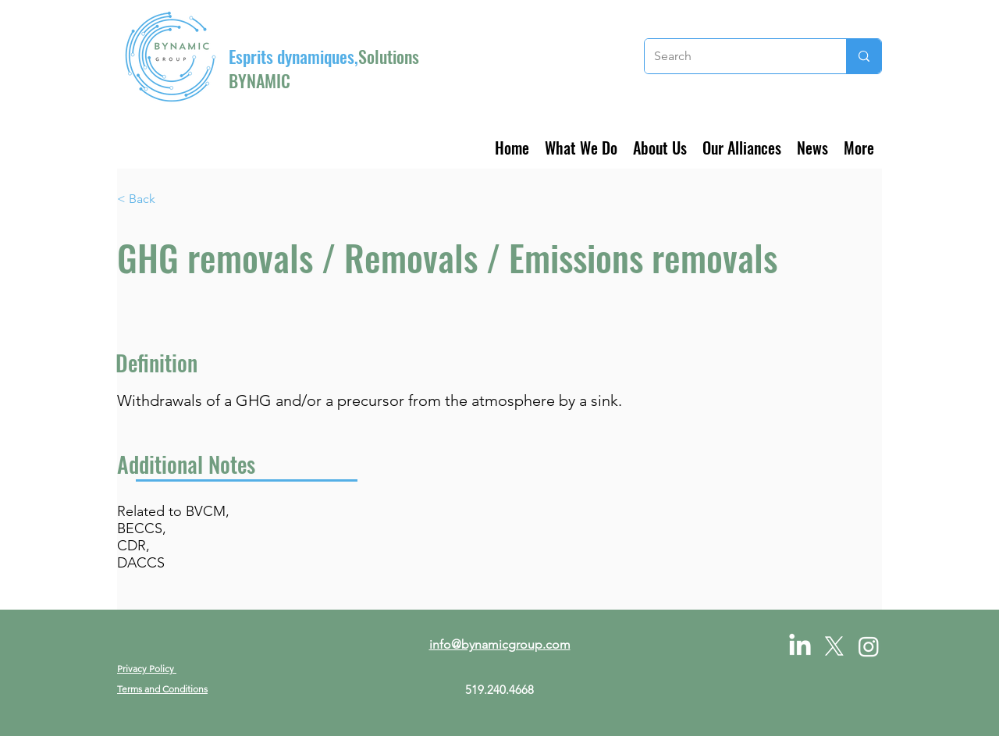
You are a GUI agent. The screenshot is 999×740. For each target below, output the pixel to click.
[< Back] (168, 199)
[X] (834, 646)
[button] (581, 146)
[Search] (733, 56)
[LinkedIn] (800, 646)
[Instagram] (868, 646)
